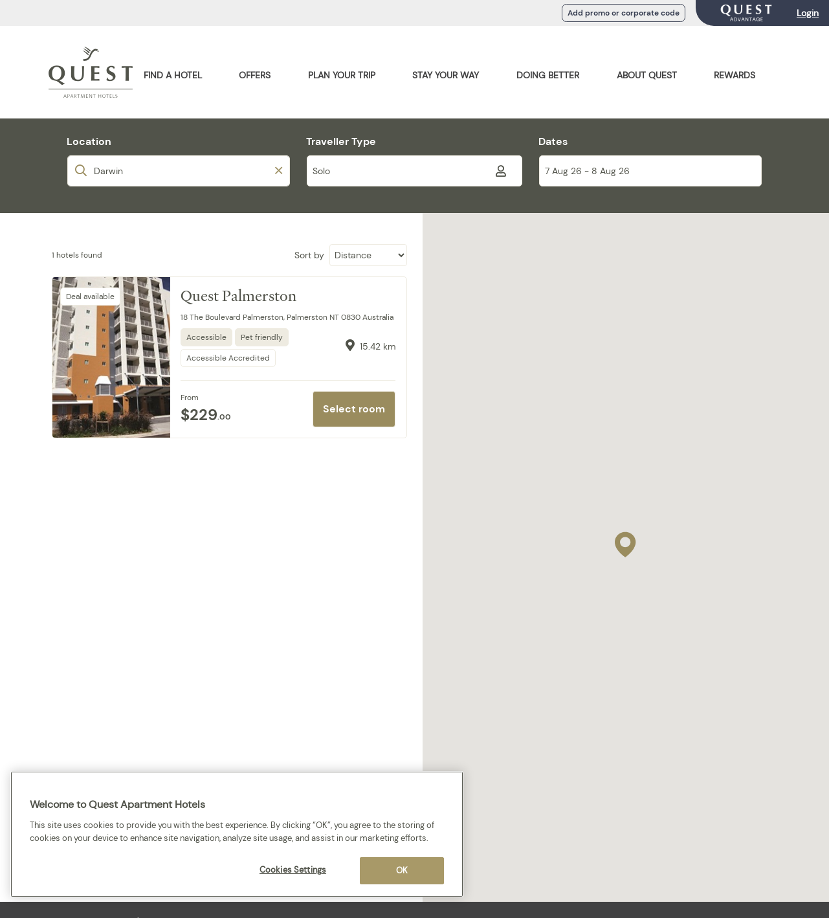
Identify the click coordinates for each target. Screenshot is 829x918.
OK (402, 870)
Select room (354, 409)
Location (89, 141)
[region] (236, 834)
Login (808, 13)
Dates (553, 141)
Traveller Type (341, 141)
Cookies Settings (293, 869)
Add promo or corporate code (624, 13)
